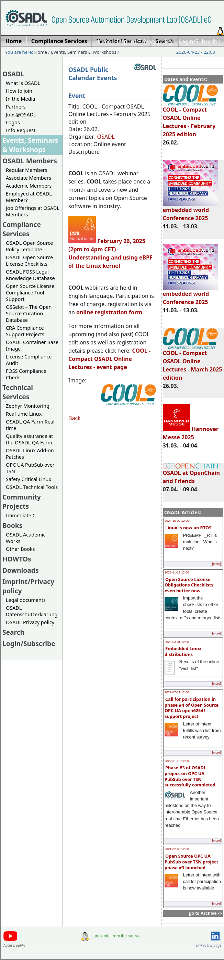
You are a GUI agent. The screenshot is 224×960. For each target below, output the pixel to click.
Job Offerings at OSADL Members (32, 211)
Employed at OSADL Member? (29, 196)
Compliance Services (21, 229)
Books (12, 525)
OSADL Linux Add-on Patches (30, 453)
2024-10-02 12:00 (177, 520)
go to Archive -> (205, 913)
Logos (13, 122)
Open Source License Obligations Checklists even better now (189, 585)
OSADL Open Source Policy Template (29, 246)
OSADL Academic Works (25, 537)
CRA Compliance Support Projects (25, 331)
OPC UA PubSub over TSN (30, 468)
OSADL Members (29, 160)
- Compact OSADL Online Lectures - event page (109, 359)
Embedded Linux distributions (183, 651)
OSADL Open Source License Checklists (29, 260)
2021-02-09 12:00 (177, 849)
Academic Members (29, 185)
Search (13, 632)
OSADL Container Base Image (32, 345)
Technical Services (17, 392)
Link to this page (208, 945)
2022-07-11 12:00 (177, 692)
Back (74, 418)
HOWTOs (16, 559)
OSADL (13, 73)
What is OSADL (23, 83)
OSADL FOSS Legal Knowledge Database (30, 274)
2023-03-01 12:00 (177, 642)
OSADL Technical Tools (32, 487)
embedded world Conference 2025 (190, 211)
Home (103, 41)
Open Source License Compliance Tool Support (30, 292)
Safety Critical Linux (28, 479)
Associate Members (28, 178)
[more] (216, 564)
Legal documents (26, 600)
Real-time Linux (24, 413)
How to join (19, 91)
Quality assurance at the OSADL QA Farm (29, 439)
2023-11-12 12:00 (177, 572)
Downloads (20, 570)
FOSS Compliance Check (26, 374)
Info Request (20, 130)
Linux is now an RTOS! (189, 528)
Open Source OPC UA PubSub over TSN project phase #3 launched (191, 861)
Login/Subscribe (200, 41)
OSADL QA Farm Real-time (31, 424)
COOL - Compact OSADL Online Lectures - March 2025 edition (192, 362)
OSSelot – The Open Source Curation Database (29, 313)
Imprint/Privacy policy (145, 41)
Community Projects (21, 501)
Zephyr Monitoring (27, 406)
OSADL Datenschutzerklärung (31, 611)
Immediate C (21, 515)
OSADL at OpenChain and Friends (191, 474)
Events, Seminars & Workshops (83, 52)
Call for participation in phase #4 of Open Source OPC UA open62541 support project (192, 707)
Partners (16, 106)
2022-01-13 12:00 (177, 761)
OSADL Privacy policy (30, 622)
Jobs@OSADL (21, 114)
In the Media (20, 99)
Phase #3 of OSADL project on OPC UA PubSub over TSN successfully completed (190, 776)
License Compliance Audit (29, 359)
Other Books (20, 549)
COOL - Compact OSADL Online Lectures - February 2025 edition (190, 119)
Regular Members (26, 170)
